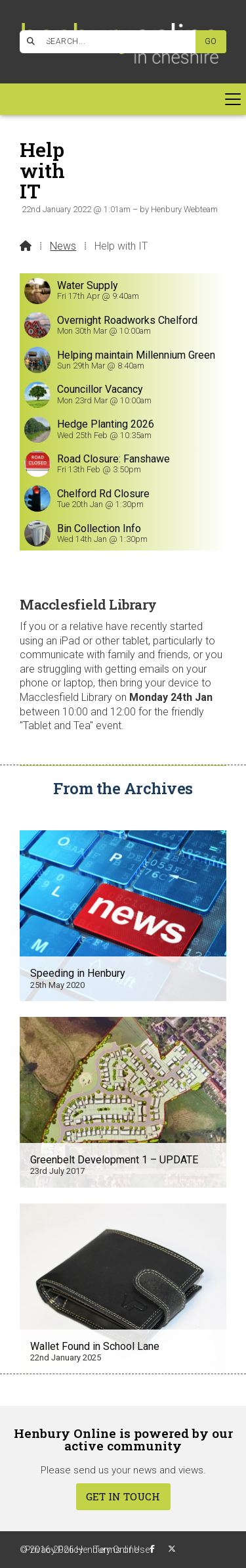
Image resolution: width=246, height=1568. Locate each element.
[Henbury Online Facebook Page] (45, 40)
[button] (123, 99)
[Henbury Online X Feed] (172, 1549)
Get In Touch (123, 1496)
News (63, 246)
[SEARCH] (112, 41)
